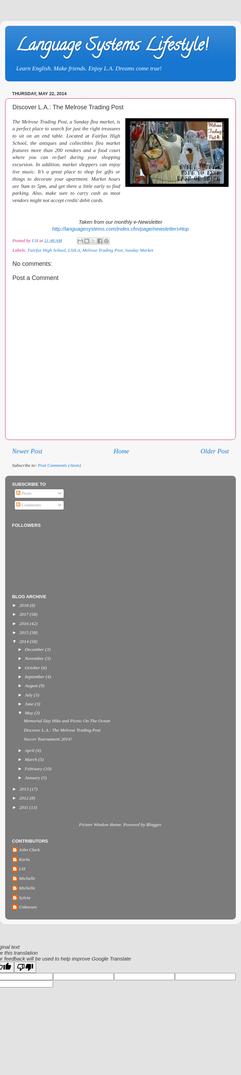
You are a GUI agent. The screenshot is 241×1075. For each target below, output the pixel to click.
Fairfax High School (47, 250)
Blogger (153, 824)
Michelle (27, 878)
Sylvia (24, 897)
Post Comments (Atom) (59, 465)
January (33, 777)
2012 (24, 798)
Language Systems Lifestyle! (111, 46)
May (29, 712)
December (35, 649)
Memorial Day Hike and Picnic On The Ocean (67, 720)
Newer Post (27, 451)
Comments (28, 505)
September (35, 676)
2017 (24, 614)
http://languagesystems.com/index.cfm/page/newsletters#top (120, 229)
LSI (22, 868)
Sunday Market (139, 250)
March (31, 759)
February (34, 768)
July (29, 694)
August (32, 685)
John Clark (29, 849)
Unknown (28, 907)
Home (121, 451)
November (35, 658)
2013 (24, 789)
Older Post (215, 451)
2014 (24, 641)
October (33, 667)
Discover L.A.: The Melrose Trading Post (62, 730)
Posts (24, 493)
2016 (24, 623)
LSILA (74, 250)
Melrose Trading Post (102, 250)
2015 (24, 632)
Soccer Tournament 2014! (48, 739)
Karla (24, 859)
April (30, 750)
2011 (24, 807)
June (30, 703)
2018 (24, 605)
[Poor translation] (25, 967)
